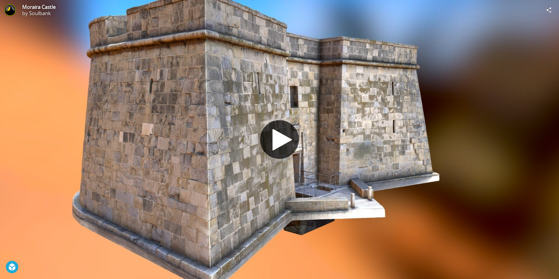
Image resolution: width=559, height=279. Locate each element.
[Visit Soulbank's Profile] (10, 10)
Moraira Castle (39, 6)
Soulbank (40, 13)
